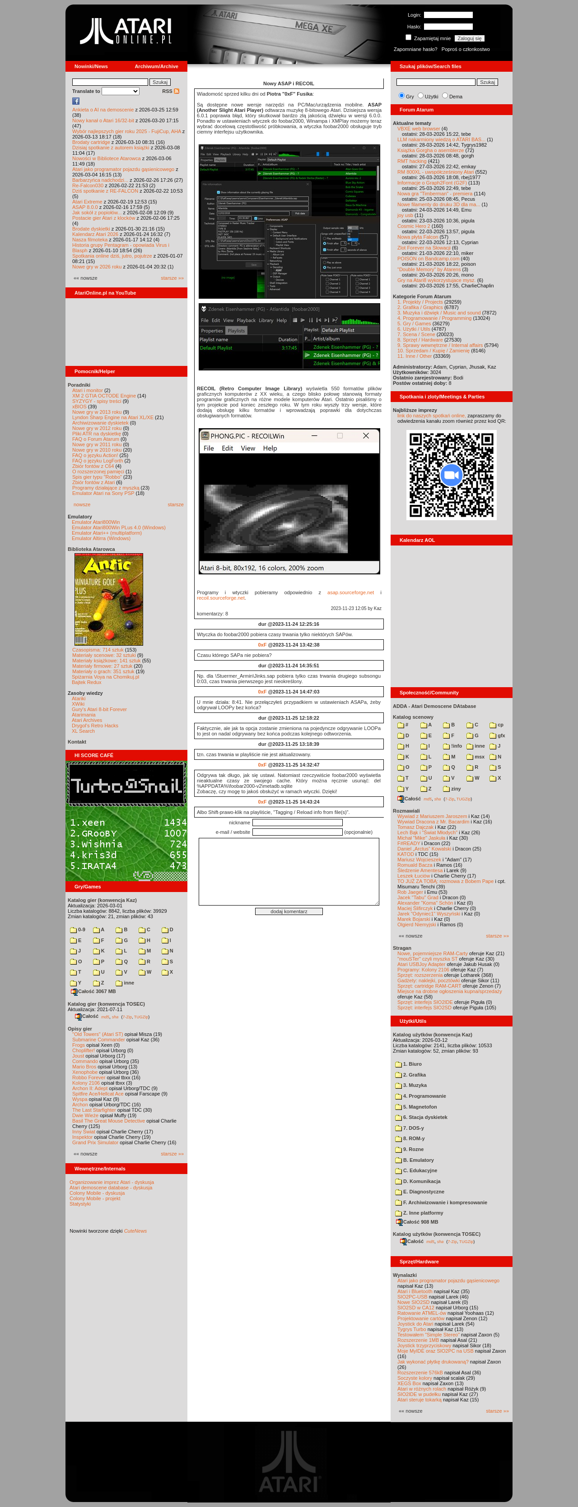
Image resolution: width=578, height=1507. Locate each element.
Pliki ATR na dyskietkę (96, 433)
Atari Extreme (87, 201)
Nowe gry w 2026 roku (96, 266)
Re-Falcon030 (87, 185)
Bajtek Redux (86, 682)
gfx (497, 735)
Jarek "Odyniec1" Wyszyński (428, 913)
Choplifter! (83, 1050)
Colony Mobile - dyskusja (97, 1193)
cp (496, 724)
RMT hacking (412, 161)
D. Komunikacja (418, 1181)
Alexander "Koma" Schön (425, 903)
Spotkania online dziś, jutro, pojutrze (112, 256)
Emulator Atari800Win (96, 522)
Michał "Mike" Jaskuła (421, 838)
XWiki (78, 704)
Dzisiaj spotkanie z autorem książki (110, 147)
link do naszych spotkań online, (431, 415)
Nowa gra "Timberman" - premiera (434, 193)
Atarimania (84, 714)
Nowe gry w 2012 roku (96, 428)
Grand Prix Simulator (95, 1142)
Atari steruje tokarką (419, 1399)
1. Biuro (408, 1064)
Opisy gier (80, 1028)
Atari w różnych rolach (421, 1388)
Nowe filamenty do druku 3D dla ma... (438, 204)
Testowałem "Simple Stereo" (428, 1334)
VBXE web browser (418, 128)
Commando (85, 1061)
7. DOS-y (409, 1128)
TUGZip (141, 1016)
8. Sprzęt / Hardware (420, 339)
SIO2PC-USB (412, 1296)
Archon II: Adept (90, 1088)
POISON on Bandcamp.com (428, 258)
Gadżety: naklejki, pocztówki (428, 980)
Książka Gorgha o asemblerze (430, 150)
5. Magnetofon (416, 1106)
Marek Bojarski (413, 919)
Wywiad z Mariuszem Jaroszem (432, 816)
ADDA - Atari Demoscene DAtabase (434, 706)
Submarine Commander (98, 1039)
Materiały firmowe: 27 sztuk (102, 666)
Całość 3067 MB (93, 991)
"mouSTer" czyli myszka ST (427, 959)
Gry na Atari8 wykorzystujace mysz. (436, 280)
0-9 (77, 929)
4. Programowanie (420, 1096)
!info (452, 746)
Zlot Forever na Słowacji (424, 247)
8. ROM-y (410, 1138)
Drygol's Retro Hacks (95, 725)
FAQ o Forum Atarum (95, 439)
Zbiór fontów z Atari (93, 482)
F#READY (408, 843)
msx (475, 756)
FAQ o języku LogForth (97, 460)
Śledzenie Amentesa (420, 870)
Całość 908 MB (417, 1222)
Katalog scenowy (413, 717)
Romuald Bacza (415, 865)
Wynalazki (405, 1275)
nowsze (82, 504)
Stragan (402, 948)
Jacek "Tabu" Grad (417, 897)
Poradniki (79, 385)
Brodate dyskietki (91, 228)
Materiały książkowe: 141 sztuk (106, 660)
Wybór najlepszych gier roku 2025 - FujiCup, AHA (126, 131)
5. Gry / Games (414, 323)
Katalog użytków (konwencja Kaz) (432, 1034)
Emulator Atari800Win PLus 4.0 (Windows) (119, 527)
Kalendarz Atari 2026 (95, 234)
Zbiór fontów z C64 (93, 466)
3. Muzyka (411, 1085)
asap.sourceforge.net (350, 592)
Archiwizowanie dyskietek (100, 422)
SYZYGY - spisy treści (96, 401)
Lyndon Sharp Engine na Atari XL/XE (113, 417)
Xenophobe (85, 1072)
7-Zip (127, 1016)
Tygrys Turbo (411, 1329)
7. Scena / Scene (416, 334)
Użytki (431, 96)
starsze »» (172, 278)
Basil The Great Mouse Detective (108, 1120)
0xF (262, 644)
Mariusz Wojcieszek (419, 859)
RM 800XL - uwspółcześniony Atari (435, 172)
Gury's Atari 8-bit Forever (99, 709)
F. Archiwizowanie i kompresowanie (441, 1202)
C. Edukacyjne (416, 1170)
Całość (86, 1016)
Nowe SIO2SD (413, 1302)
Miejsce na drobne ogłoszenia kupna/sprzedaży (449, 991)
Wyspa (80, 1099)
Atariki (79, 698)
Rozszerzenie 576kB (420, 1372)
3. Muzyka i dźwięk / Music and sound (439, 312)
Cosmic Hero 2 (413, 226)
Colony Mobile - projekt (95, 1198)
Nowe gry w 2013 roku (96, 412)
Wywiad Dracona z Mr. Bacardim (433, 821)
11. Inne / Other (414, 356)
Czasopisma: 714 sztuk (98, 649)
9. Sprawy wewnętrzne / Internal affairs (440, 345)
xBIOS (79, 406)
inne (125, 982)
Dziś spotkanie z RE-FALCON (105, 191)
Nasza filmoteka (89, 239)
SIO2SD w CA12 (415, 1307)
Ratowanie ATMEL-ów (421, 1313)
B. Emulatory (414, 1160)
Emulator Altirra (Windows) (101, 538)
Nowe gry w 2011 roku (96, 444)
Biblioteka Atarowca (91, 549)
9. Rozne (409, 1149)
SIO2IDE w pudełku (419, 1394)
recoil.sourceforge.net (221, 598)
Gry (410, 96)
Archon (80, 1104)
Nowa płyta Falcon (417, 237)
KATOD (405, 854)
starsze (176, 504)
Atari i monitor (87, 390)
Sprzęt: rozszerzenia (420, 975)
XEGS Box (409, 1383)
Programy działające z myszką (106, 487)
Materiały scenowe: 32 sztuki (104, 655)
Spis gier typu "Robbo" (97, 477)
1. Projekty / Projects (420, 302)
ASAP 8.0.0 (85, 207)
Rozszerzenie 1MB (418, 1340)
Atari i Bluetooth (415, 1291)
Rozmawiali (406, 811)
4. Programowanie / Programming (434, 318)
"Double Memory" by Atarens (429, 269)
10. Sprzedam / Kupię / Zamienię (433, 350)
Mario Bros (84, 1066)
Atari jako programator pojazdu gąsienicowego (123, 169)
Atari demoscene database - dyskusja (111, 1187)
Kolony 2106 (86, 1083)
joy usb (405, 215)
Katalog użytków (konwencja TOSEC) (436, 1234)
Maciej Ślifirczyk (415, 908)
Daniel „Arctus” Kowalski (424, 848)
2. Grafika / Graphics (420, 307)
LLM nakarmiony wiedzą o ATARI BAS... (441, 139)
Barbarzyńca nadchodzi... (100, 180)
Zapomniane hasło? (416, 49)
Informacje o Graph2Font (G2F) (432, 182)
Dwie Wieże (85, 1115)
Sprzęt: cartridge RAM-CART (429, 986)
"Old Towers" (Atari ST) (97, 1034)
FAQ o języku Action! (95, 455)
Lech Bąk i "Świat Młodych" (427, 832)
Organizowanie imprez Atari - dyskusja (112, 1182)
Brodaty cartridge (91, 142)
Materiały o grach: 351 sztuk (103, 671)
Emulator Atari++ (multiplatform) (107, 533)
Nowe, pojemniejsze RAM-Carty (432, 953)
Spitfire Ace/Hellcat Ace (98, 1093)
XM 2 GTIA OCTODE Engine (104, 395)
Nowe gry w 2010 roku (96, 450)
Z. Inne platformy (419, 1213)
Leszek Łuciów (413, 875)
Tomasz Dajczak (415, 827)
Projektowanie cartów (421, 1318)
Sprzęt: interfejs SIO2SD (424, 1007)
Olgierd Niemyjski (416, 924)
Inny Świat (83, 1131)
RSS (170, 91)
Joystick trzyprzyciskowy (424, 1345)
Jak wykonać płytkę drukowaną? (433, 1361)
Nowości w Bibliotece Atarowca (106, 158)
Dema (455, 96)
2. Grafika (410, 1074)
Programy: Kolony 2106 (423, 969)
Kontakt (77, 741)
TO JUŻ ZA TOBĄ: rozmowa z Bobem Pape (445, 881)
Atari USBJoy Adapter (421, 964)
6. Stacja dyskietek (421, 1117)
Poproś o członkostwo (466, 49)
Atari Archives (87, 720)
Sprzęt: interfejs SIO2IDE (425, 1002)
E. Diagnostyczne (419, 1191)
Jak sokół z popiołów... (96, 212)
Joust (78, 1056)
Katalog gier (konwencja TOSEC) (106, 1004)
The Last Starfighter (94, 1110)
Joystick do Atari (415, 1324)
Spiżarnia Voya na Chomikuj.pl (105, 677)
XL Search (83, 731)
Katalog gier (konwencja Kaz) (102, 900)
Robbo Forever (88, 1077)
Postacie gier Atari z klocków (103, 218)
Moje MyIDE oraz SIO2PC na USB (435, 1351)
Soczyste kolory (414, 1378)
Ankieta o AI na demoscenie (103, 109)
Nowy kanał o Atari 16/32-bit (103, 120)
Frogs (78, 1045)
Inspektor (82, 1137)
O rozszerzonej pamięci (98, 471)
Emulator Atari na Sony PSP (103, 493)
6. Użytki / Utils (413, 329)
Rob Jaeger (410, 892)
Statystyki (80, 1204)
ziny (452, 788)
